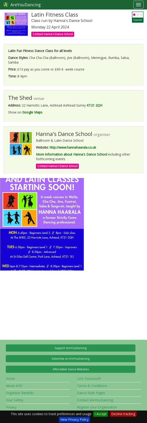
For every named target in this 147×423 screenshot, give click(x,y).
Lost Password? (89, 378)
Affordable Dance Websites (71, 369)
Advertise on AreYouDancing (70, 359)
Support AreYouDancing (70, 348)
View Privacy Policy (74, 419)
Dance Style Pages (91, 393)
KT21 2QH (94, 105)
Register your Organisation (97, 407)
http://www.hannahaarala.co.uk (73, 147)
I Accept (101, 414)
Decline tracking (123, 414)
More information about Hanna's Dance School (71, 154)
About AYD (14, 385)
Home (10, 378)
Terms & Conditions (92, 385)
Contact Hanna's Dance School (53, 34)
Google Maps (32, 112)
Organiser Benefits (20, 393)
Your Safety (14, 400)
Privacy (11, 407)
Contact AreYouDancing (95, 400)
